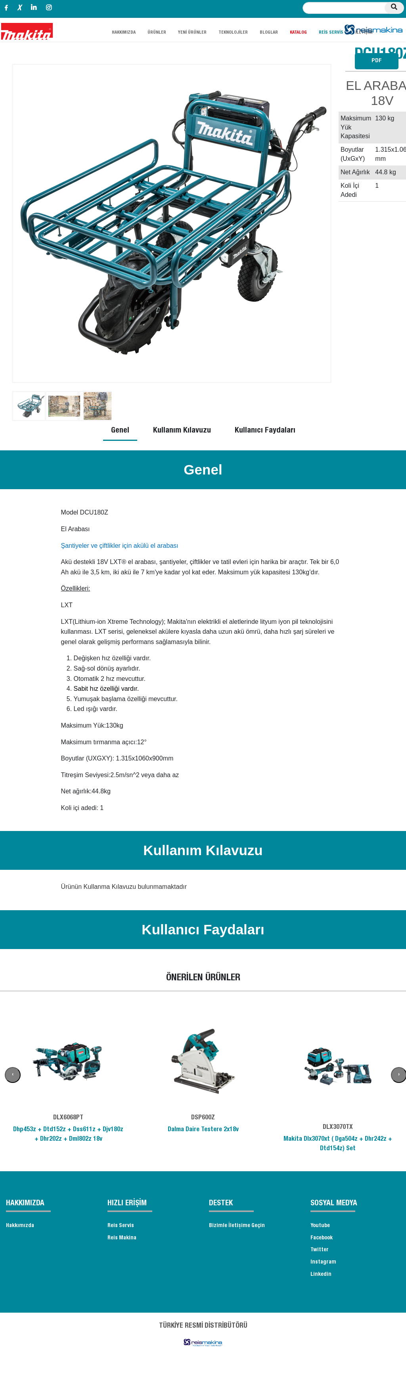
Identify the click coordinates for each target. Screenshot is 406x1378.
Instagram (324, 1267)
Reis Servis (122, 1227)
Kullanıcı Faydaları (265, 431)
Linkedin (321, 1280)
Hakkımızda (21, 1227)
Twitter (320, 1253)
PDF (377, 61)
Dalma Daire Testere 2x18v (203, 1130)
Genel (120, 431)
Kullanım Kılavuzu (182, 431)
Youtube (321, 1227)
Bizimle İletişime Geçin (239, 1227)
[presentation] (13, 1075)
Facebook (323, 1240)
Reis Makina (123, 1240)
